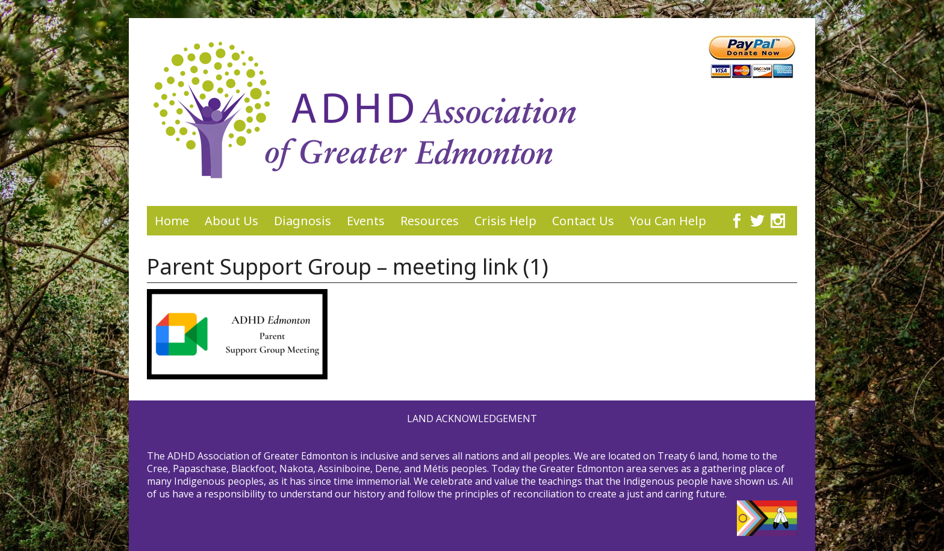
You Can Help (668, 221)
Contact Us (583, 221)
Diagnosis (302, 221)
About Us (231, 221)
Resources (429, 221)
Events (366, 221)
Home (172, 221)
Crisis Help (505, 221)
